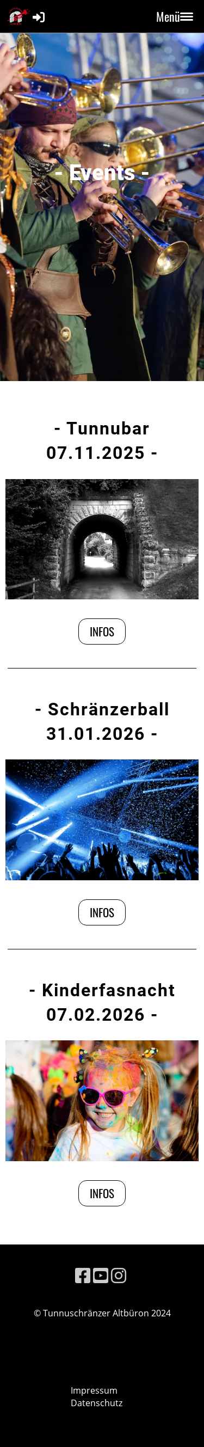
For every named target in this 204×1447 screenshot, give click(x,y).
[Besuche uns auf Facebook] (82, 1275)
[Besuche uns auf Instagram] (118, 1275)
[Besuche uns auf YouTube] (100, 1275)
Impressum (94, 1390)
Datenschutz (96, 1403)
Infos (102, 631)
